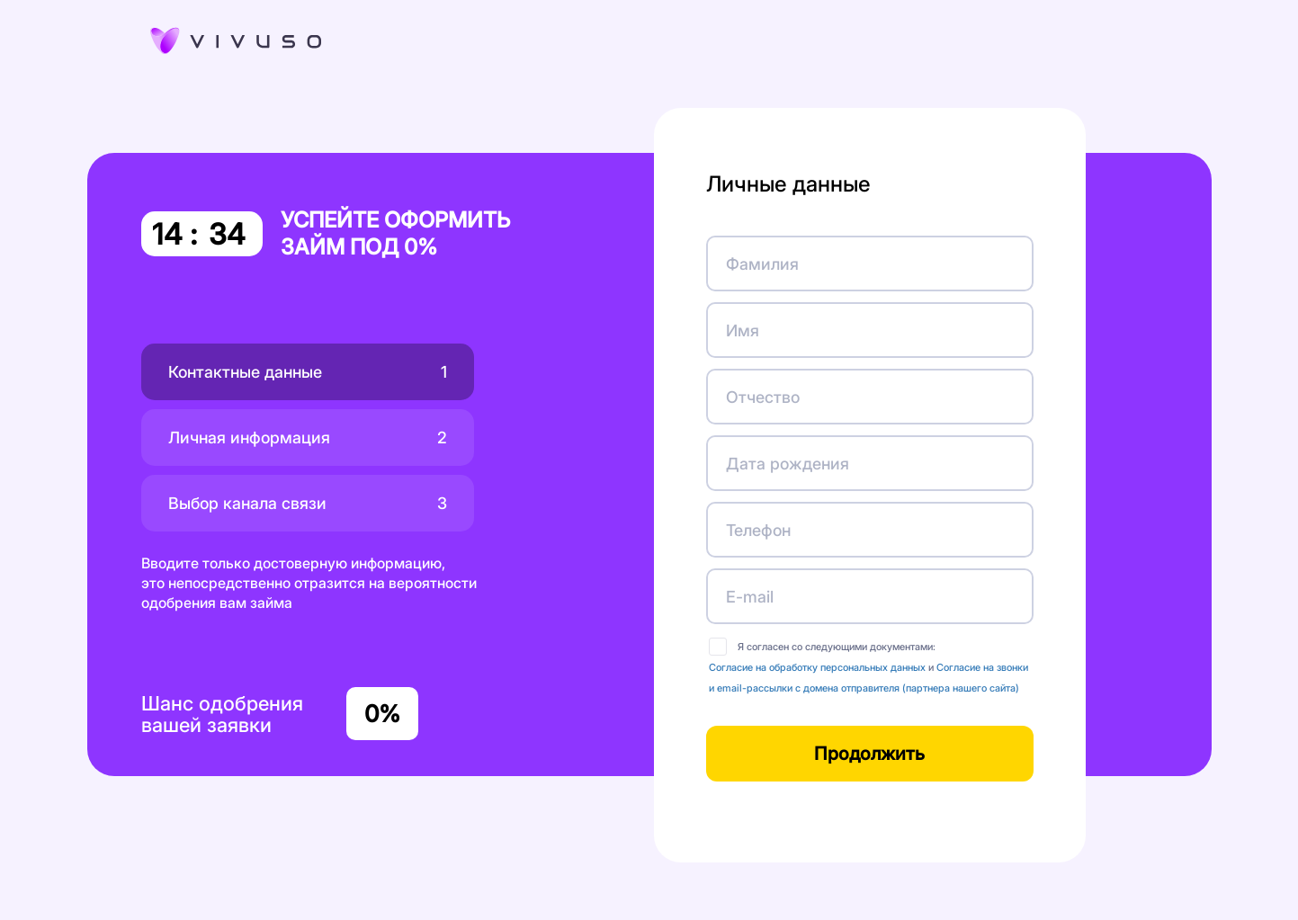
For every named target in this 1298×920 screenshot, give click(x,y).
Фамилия (762, 264)
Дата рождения (787, 463)
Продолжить (869, 753)
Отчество (763, 397)
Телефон (758, 530)
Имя (742, 330)
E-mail (750, 596)
